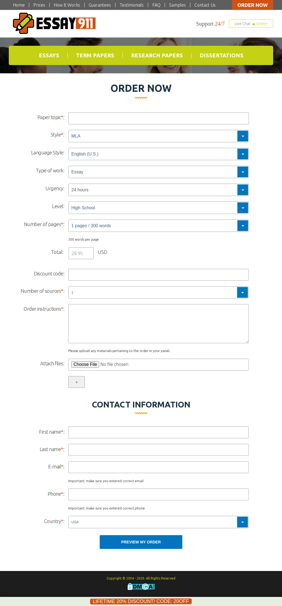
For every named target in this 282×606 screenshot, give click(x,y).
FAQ (156, 5)
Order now (252, 5)
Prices (39, 5)
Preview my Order (141, 542)
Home (19, 5)
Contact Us (205, 5)
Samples (177, 5)
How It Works (67, 5)
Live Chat (251, 24)
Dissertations (221, 55)
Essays (49, 55)
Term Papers (95, 55)
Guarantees (100, 5)
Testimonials (132, 5)
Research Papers (157, 55)
